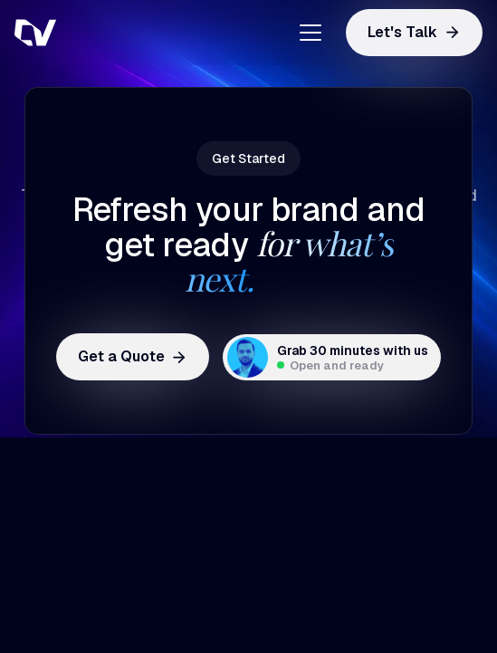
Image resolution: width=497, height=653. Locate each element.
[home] (105, 33)
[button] (303, 32)
